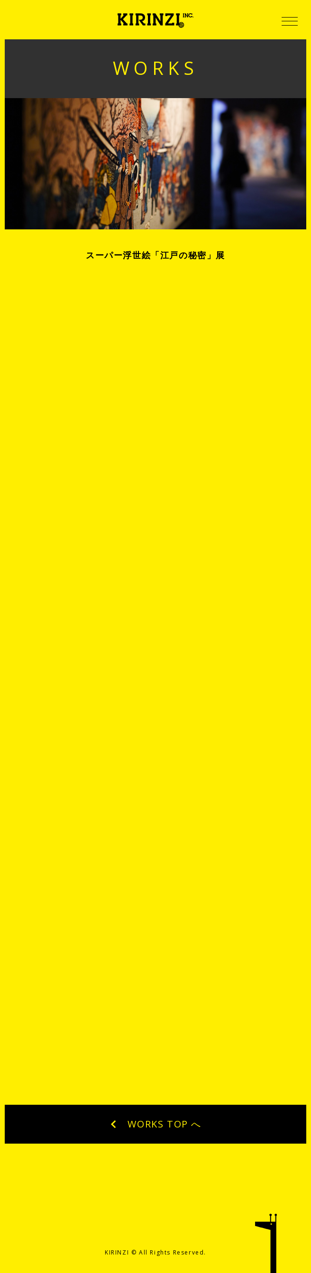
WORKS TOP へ (155, 1124)
